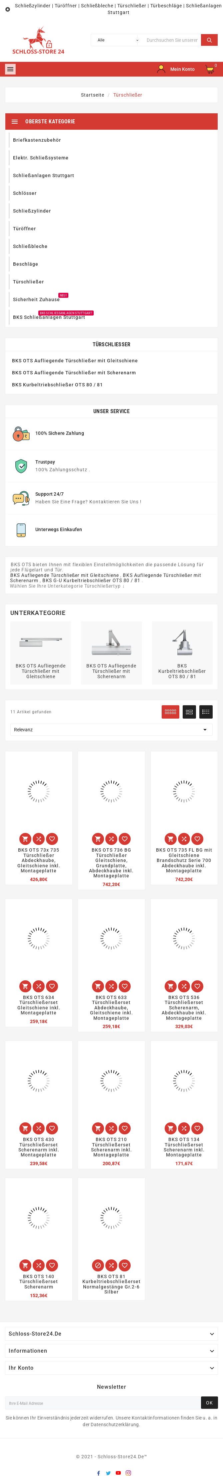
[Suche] (172, 40)
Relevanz (111, 730)
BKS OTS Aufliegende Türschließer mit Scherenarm (74, 372)
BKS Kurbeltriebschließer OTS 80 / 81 (57, 384)
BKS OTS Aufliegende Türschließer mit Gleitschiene (75, 360)
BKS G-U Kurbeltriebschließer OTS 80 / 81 (92, 580)
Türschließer (112, 344)
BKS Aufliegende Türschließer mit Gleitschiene (64, 575)
